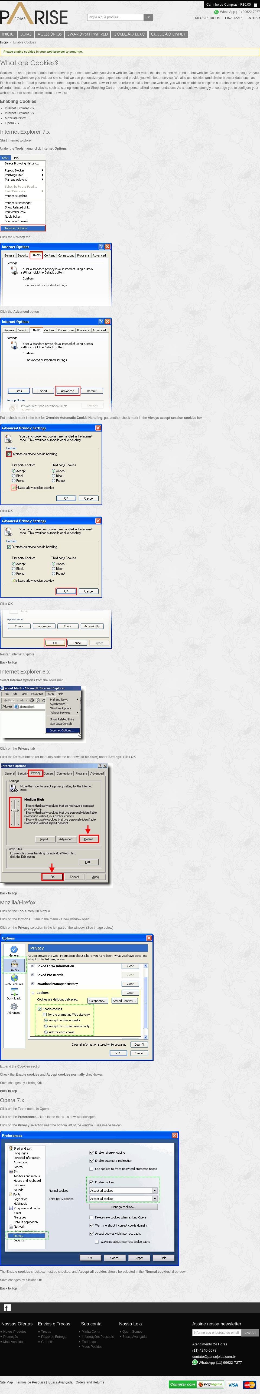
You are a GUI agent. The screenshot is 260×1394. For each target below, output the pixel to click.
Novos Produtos (14, 1332)
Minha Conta (91, 1332)
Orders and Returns (90, 1382)
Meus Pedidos (207, 18)
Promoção (10, 1337)
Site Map (6, 1382)
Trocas (46, 1332)
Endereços (89, 1342)
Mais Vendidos (13, 1342)
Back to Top (8, 662)
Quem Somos (132, 1332)
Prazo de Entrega (53, 1337)
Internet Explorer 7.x (19, 108)
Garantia (47, 1342)
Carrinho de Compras (222, 4)
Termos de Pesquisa (31, 1382)
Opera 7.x (12, 123)
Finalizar (233, 18)
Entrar (253, 18)
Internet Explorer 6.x (19, 113)
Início (4, 42)
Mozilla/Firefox (15, 118)
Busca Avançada (134, 1337)
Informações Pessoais (98, 1337)
